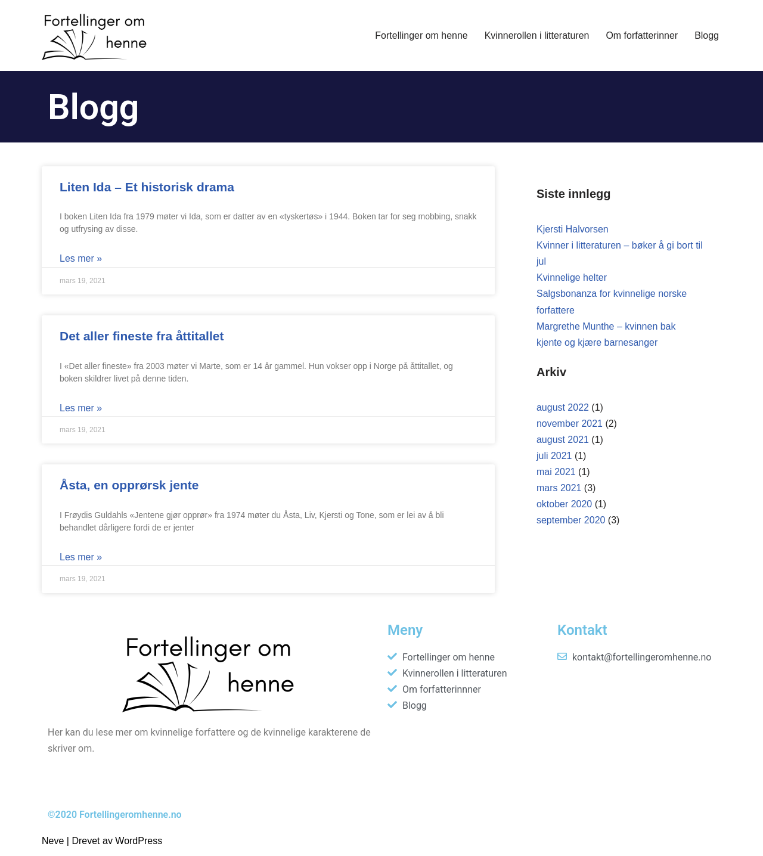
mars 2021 (559, 489)
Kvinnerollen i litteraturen (536, 35)
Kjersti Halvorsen (572, 229)
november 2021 (569, 424)
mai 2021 (556, 472)
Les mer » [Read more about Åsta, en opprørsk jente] (81, 557)
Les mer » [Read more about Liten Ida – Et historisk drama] (81, 258)
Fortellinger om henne (420, 35)
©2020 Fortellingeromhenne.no (115, 814)
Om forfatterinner (642, 35)
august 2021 (562, 440)
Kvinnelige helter (571, 278)
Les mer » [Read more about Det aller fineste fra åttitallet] (81, 408)
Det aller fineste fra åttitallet (142, 336)
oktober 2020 (564, 505)
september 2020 (571, 521)
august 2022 (562, 408)
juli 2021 (554, 456)
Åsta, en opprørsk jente (129, 485)
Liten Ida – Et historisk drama (147, 187)
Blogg (706, 35)
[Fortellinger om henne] (96, 35)
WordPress (138, 841)
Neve (53, 841)
